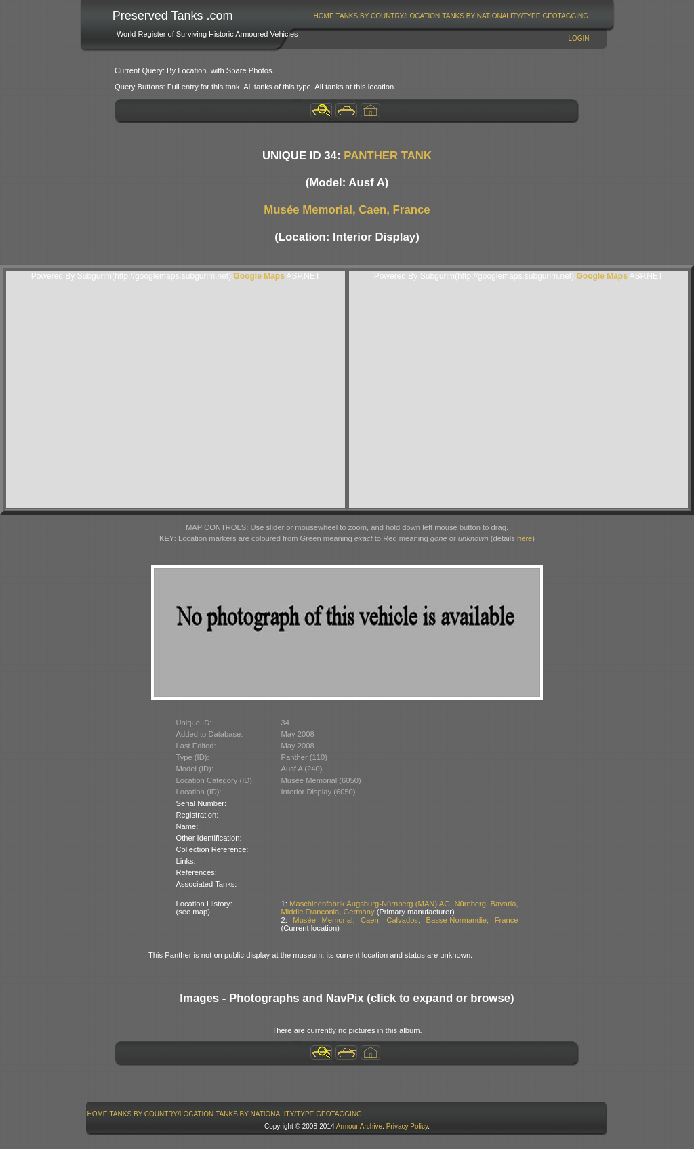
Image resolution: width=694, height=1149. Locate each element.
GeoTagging (565, 16)
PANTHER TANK (388, 155)
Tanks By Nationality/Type (491, 16)
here (524, 538)
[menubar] (450, 16)
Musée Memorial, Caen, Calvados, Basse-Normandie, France (405, 920)
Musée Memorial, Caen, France (347, 209)
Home (324, 16)
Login (578, 38)
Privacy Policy (407, 1126)
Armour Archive (359, 1126)
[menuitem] (323, 16)
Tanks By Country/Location (388, 16)
